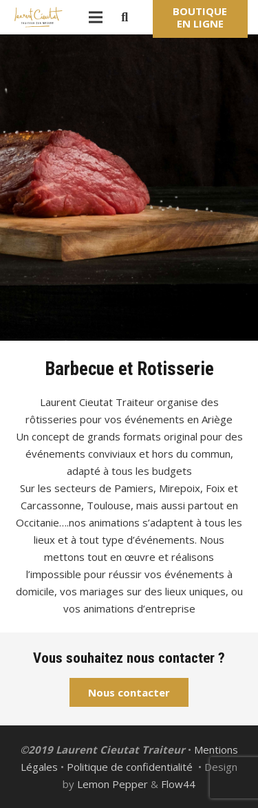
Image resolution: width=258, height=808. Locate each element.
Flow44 (178, 784)
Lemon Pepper (112, 784)
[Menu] (95, 17)
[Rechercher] (124, 17)
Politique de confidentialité (130, 767)
